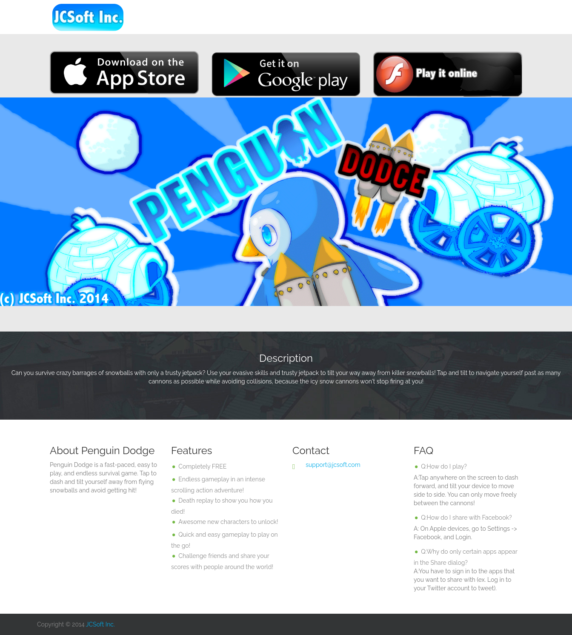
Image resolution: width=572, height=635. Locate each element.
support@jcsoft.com (333, 464)
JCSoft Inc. (100, 624)
